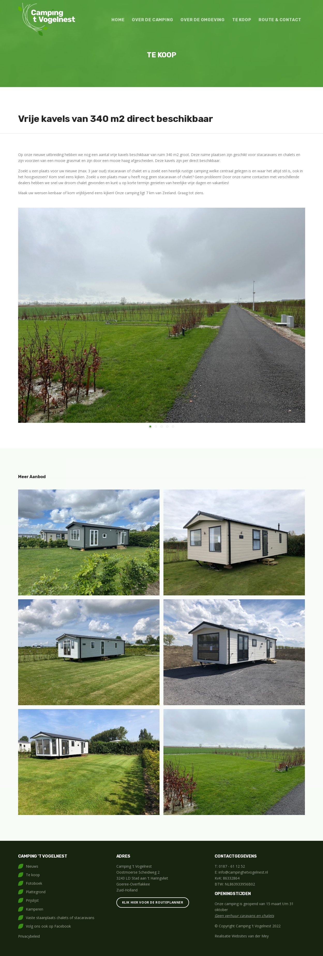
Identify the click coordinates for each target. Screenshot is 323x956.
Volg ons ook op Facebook (48, 926)
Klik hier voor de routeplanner (152, 902)
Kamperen (34, 909)
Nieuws (32, 866)
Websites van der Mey (250, 936)
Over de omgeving (203, 19)
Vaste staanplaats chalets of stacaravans (60, 917)
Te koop (241, 19)
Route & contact (280, 19)
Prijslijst (32, 900)
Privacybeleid (29, 936)
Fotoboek (34, 883)
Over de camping (152, 19)
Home (117, 19)
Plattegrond (36, 891)
